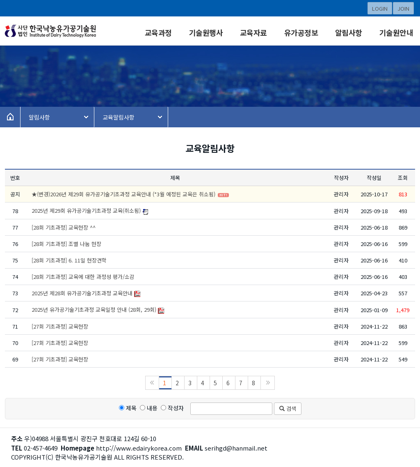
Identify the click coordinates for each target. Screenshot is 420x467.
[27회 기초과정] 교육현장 (60, 326)
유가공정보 (301, 32)
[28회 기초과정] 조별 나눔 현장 (66, 244)
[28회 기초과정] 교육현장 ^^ (64, 227)
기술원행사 (206, 32)
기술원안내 (396, 32)
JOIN (403, 8)
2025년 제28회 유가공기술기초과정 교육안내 (82, 293)
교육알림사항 (119, 117)
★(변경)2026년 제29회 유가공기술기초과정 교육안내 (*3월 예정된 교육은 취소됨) (123, 194)
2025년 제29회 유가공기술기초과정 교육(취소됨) (86, 210)
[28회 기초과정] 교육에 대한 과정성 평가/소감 (83, 277)
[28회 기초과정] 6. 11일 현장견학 (69, 260)
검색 (287, 408)
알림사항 (348, 32)
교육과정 (158, 32)
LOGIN (380, 8)
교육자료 (253, 32)
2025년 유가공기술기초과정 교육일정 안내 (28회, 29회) (94, 309)
